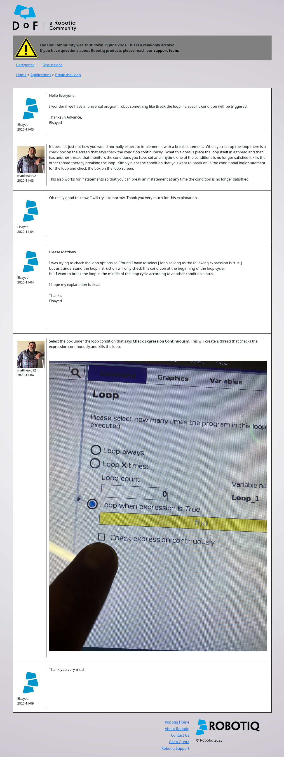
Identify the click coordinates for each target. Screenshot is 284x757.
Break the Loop (68, 74)
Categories (25, 64)
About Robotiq (177, 728)
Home (21, 74)
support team (166, 50)
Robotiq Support (175, 748)
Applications (41, 74)
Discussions (53, 64)
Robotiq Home (177, 722)
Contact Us (180, 735)
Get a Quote (179, 741)
